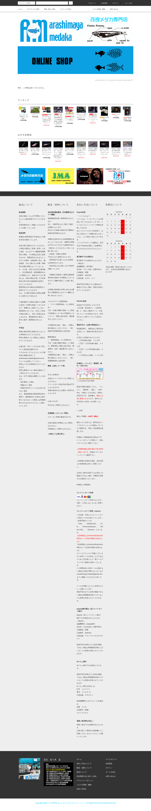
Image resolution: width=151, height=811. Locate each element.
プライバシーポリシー (85, 780)
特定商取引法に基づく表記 (86, 776)
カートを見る (110, 772)
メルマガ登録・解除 (97, 9)
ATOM (83, 789)
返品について (82, 772)
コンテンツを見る (64, 9)
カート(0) (127, 3)
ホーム (20, 9)
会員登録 (102, 3)
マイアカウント (111, 759)
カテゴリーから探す (32, 9)
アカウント (91, 3)
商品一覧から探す (48, 9)
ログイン (114, 3)
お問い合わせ (112, 9)
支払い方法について (84, 763)
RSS (78, 789)
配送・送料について (84, 768)
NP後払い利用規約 (83, 485)
